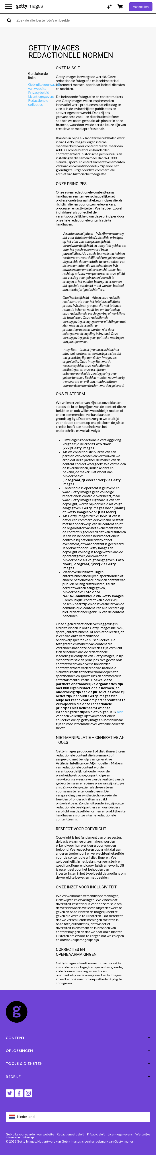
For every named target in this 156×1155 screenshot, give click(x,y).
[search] (11, 20)
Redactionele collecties (38, 102)
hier (120, 712)
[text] (85, 20)
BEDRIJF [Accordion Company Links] (78, 1076)
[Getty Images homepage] (29, 6)
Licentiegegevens (41, 96)
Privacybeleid (38, 92)
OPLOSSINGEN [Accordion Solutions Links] (78, 1050)
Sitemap (28, 1137)
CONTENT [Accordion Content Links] (78, 1037)
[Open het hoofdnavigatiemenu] (8, 6)
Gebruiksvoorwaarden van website (45, 86)
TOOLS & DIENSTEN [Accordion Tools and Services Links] (78, 1063)
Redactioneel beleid (70, 1134)
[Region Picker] (78, 1117)
